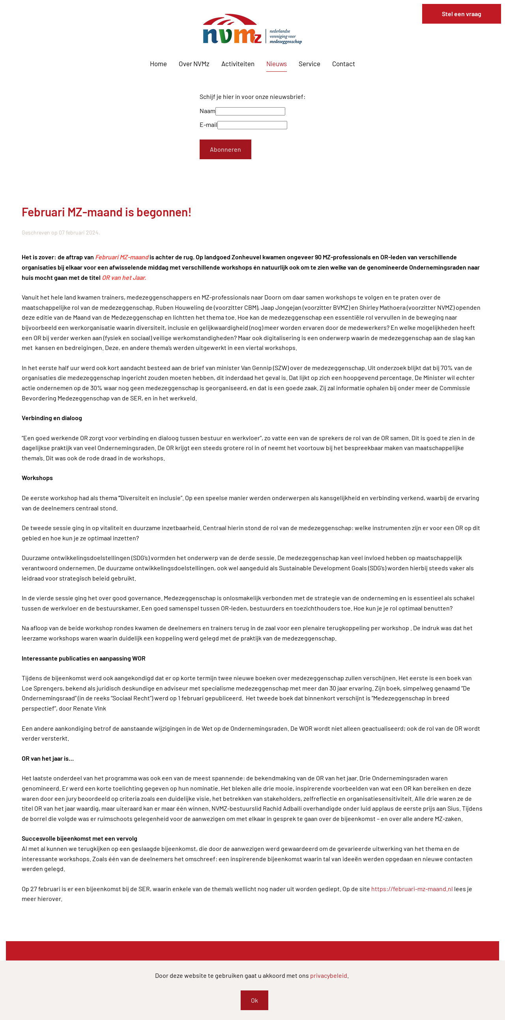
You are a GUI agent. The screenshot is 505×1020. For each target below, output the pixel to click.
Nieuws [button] (276, 63)
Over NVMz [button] (194, 63)
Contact (343, 63)
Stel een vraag (461, 13)
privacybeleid (328, 975)
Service (309, 63)
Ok (254, 1000)
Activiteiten (237, 63)
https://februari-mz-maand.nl (412, 888)
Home (158, 63)
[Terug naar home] (252, 29)
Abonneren (225, 149)
